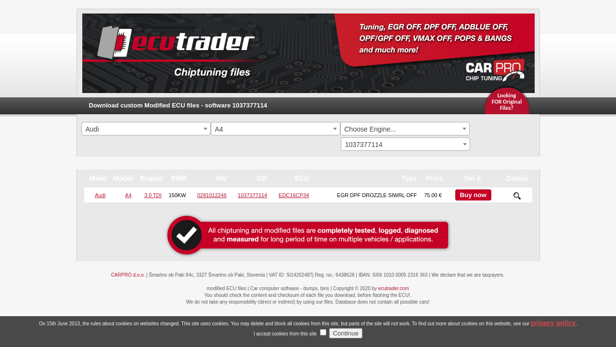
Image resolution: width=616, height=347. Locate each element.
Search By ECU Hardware (506, 147)
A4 (128, 195)
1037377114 (252, 195)
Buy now (473, 195)
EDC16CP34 (294, 195)
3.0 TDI (153, 195)
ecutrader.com (393, 288)
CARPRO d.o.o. (128, 275)
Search (506, 129)
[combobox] (146, 128)
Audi (100, 195)
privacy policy (553, 330)
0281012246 (212, 195)
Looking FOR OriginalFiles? (507, 101)
